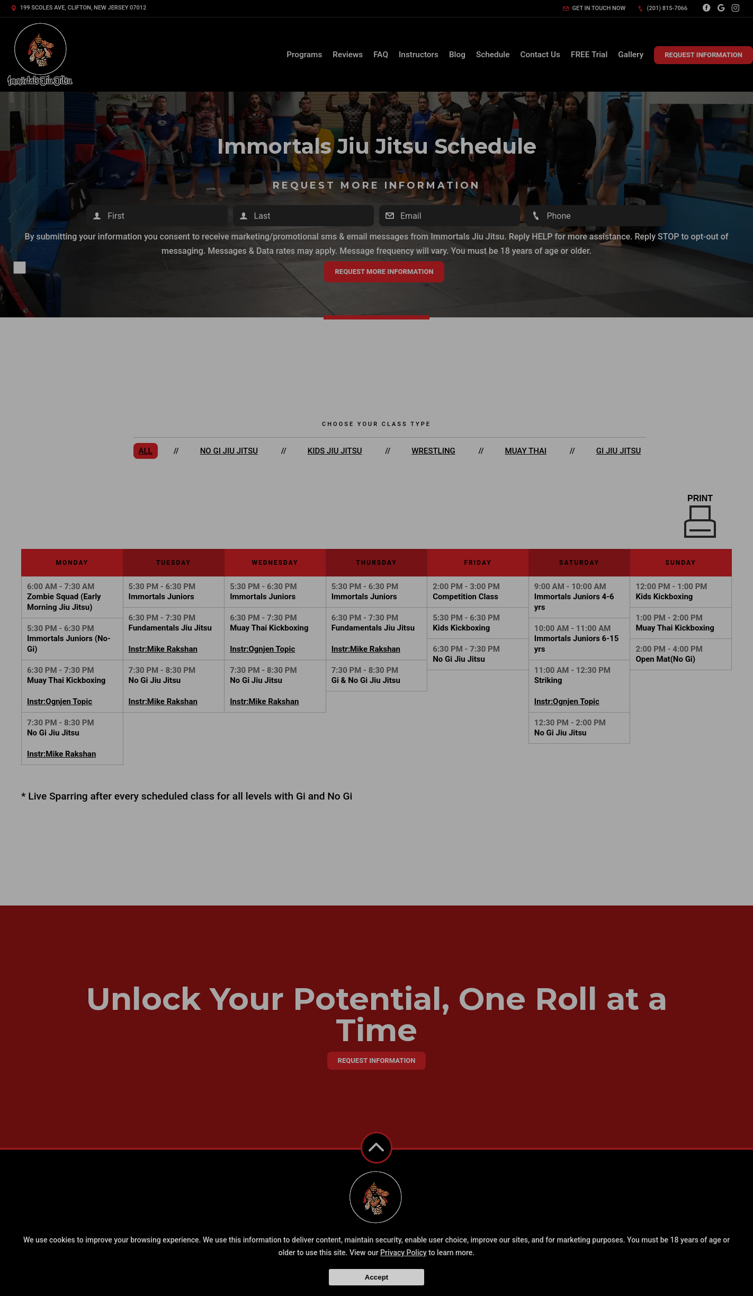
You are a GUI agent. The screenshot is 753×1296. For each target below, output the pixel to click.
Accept (376, 1277)
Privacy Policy (403, 1252)
